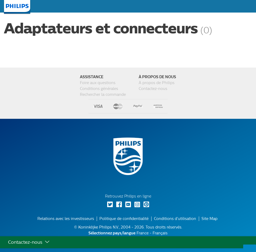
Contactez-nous (153, 88)
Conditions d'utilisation (175, 218)
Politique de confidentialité (124, 218)
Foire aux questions (97, 83)
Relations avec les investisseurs (65, 218)
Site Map (209, 218)
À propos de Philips (156, 83)
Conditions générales (99, 88)
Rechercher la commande (103, 94)
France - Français (128, 233)
